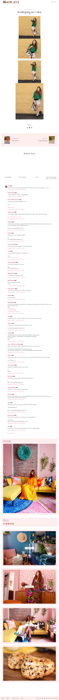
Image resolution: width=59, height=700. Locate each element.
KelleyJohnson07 (11, 273)
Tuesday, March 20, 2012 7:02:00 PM (16, 373)
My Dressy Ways (11, 244)
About (22, 698)
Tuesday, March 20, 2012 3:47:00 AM (16, 209)
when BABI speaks (12, 262)
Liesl (9, 186)
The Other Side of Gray (13, 257)
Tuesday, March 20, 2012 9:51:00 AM (16, 270)
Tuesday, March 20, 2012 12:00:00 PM (16, 292)
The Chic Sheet (11, 365)
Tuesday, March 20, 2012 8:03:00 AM (16, 248)
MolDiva (9, 355)
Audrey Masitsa (11, 193)
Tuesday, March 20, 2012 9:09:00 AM (16, 259)
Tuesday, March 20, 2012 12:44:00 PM (16, 299)
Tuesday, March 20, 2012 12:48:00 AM (16, 190)
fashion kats (10, 376)
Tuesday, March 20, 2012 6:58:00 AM (16, 230)
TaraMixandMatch (11, 387)
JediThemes (56, 698)
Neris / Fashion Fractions (13, 199)
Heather (9, 233)
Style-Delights (11, 302)
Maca (9, 316)
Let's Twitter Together (12, 310)
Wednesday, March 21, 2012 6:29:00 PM (17, 423)
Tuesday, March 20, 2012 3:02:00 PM (16, 330)
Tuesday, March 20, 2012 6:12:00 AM (16, 219)
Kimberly (10, 222)
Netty (9, 402)
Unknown (10, 295)
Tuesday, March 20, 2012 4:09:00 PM (16, 341)
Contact (8, 698)
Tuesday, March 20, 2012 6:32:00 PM (16, 362)
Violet (36, 177)
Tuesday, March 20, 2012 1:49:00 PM (16, 313)
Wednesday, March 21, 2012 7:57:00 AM (17, 412)
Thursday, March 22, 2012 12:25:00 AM (16, 430)
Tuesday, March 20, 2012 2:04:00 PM (16, 320)
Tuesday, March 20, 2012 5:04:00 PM (16, 352)
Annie (9, 251)
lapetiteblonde (11, 280)
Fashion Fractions (11, 207)
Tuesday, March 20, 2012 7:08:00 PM (16, 384)
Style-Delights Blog (11, 308)
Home (2, 698)
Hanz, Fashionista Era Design (14, 344)
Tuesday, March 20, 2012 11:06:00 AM (16, 277)
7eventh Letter (11, 415)
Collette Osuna (11, 212)
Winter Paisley (22, 177)
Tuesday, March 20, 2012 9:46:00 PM (16, 399)
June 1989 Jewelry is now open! (14, 217)
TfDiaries (49, 698)
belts (26, 9)
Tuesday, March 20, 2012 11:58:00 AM (16, 285)
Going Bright (8, 177)
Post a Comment (9, 433)
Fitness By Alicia (11, 288)
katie (9, 426)
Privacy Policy (15, 698)
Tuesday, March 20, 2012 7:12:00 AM (16, 241)
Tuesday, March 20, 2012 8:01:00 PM (16, 391)
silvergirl (9, 333)
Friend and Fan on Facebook (14, 311)
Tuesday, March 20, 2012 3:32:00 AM (16, 196)
